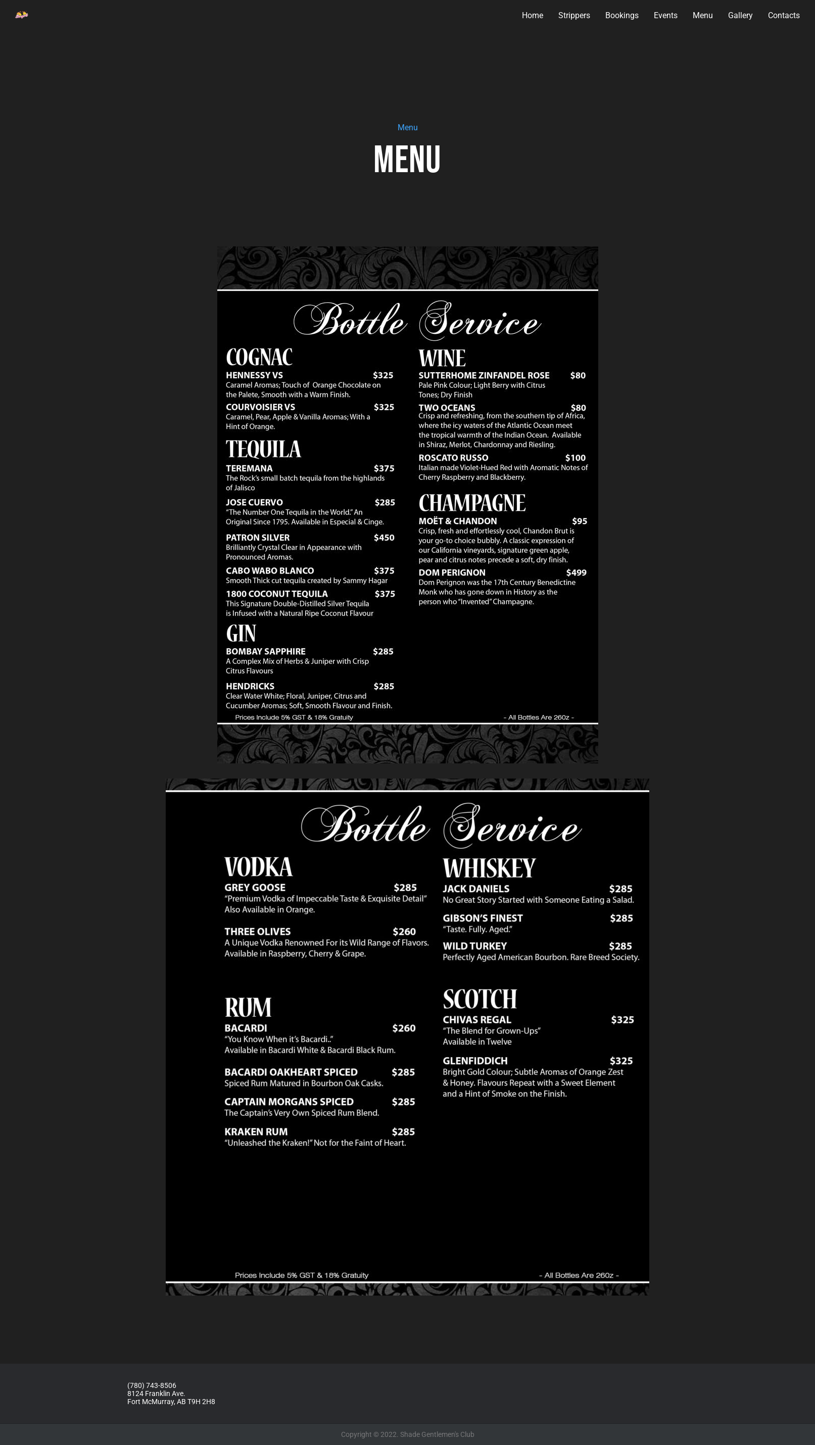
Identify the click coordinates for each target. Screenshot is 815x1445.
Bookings (622, 15)
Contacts (784, 15)
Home (532, 15)
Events (666, 15)
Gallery (740, 15)
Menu (703, 15)
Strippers (574, 15)
